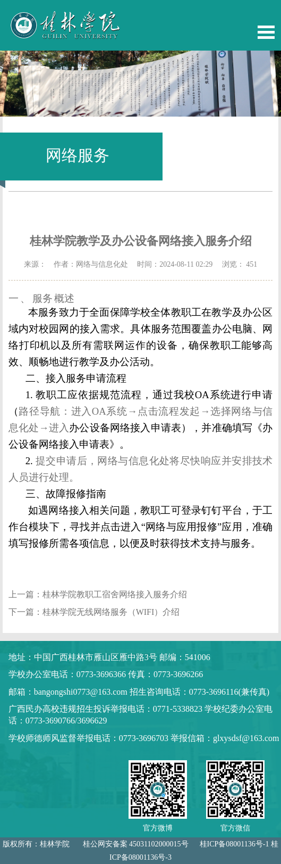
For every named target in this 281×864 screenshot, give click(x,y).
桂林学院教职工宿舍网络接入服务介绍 (114, 594)
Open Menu (266, 32)
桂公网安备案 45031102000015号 (136, 844)
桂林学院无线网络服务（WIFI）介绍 (111, 611)
